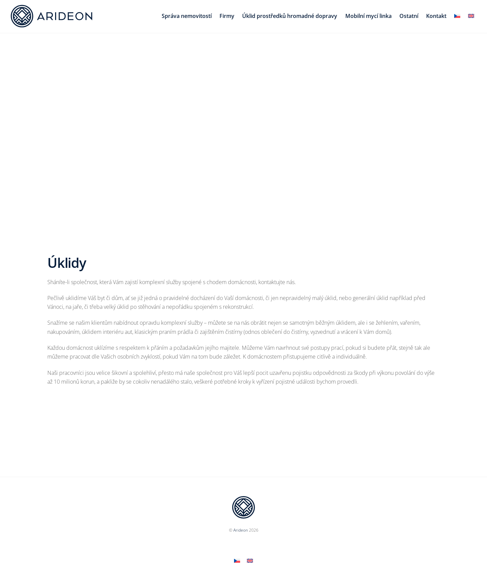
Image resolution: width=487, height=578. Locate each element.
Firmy (226, 16)
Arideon (240, 530)
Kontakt (436, 16)
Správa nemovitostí (187, 16)
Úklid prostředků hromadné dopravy (289, 16)
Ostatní (408, 16)
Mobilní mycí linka (368, 16)
